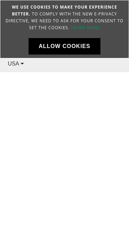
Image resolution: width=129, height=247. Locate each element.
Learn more (85, 28)
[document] (64, 29)
